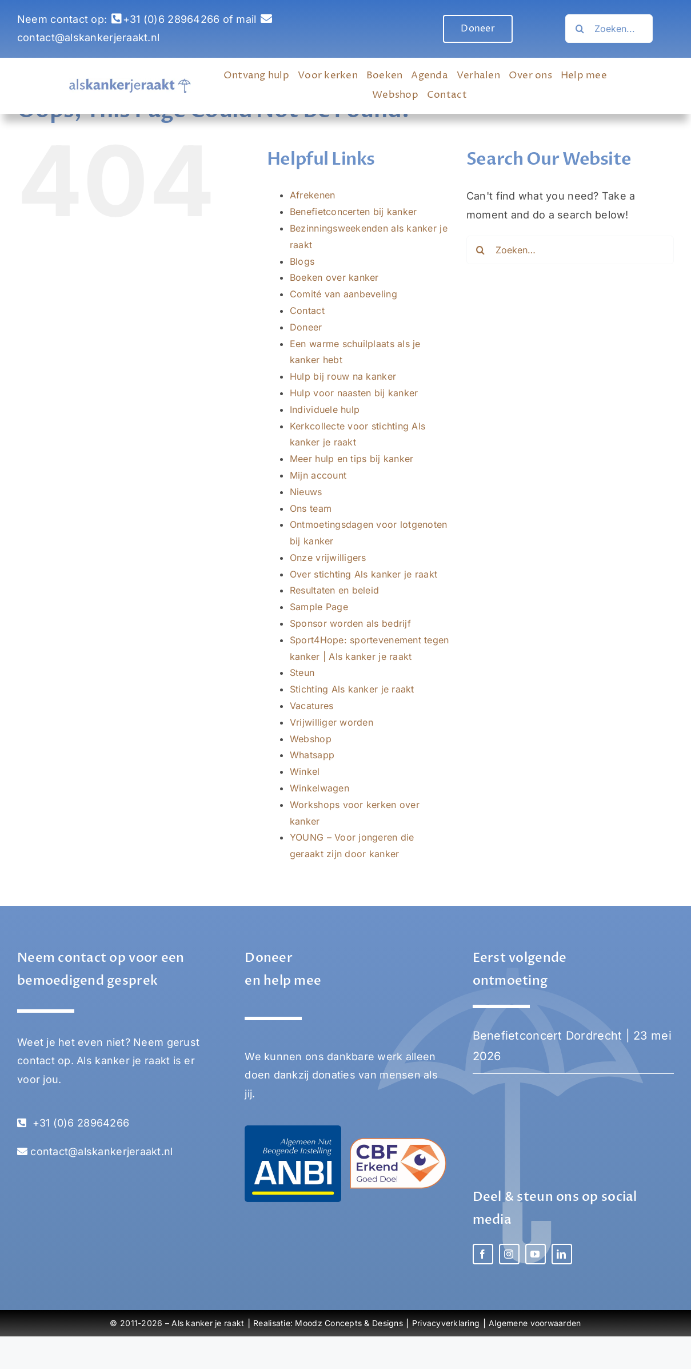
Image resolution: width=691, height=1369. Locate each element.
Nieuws (306, 492)
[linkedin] (562, 1254)
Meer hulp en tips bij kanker (352, 458)
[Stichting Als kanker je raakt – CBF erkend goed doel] (398, 1143)
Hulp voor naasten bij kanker (354, 393)
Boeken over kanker (334, 277)
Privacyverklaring (446, 1323)
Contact (307, 310)
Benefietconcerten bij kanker (353, 211)
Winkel (305, 771)
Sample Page (319, 606)
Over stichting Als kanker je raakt (363, 574)
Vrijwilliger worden (331, 722)
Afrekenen (312, 195)
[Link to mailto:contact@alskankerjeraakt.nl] (266, 19)
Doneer (306, 327)
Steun (302, 672)
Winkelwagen (319, 788)
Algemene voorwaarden (535, 1323)
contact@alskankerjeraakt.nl (88, 37)
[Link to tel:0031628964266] (116, 19)
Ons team (310, 508)
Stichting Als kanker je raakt (352, 689)
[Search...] (609, 28)
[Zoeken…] (579, 28)
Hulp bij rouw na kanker (343, 376)
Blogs (302, 261)
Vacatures (311, 705)
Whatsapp (312, 755)
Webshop (310, 739)
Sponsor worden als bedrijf (350, 623)
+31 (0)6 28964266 (171, 19)
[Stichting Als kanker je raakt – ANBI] (293, 1130)
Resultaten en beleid (334, 590)
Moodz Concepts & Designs (348, 1323)
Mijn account (318, 475)
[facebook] (483, 1254)
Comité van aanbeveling (343, 294)
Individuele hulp (325, 409)
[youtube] (535, 1254)
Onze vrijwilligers (328, 557)
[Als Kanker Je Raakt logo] (130, 83)
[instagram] (509, 1254)
